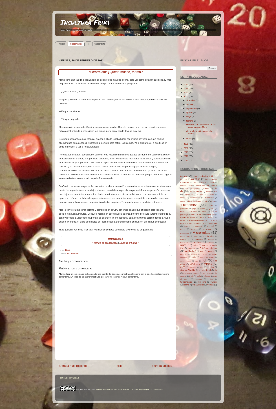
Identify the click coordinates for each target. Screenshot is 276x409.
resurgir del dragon (207, 257)
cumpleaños (195, 189)
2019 (186, 152)
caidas (212, 182)
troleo (211, 279)
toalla (199, 276)
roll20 (182, 267)
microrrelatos (185, 236)
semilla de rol (205, 270)
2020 (186, 148)
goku (182, 211)
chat (190, 185)
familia (182, 201)
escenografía (195, 198)
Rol (88, 44)
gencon (202, 209)
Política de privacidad (69, 378)
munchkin (184, 242)
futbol (211, 205)
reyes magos (185, 261)
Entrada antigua (161, 365)
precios (194, 254)
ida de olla (210, 215)
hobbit (204, 211)
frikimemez (188, 205)
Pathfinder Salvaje (208, 248)
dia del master (196, 191)
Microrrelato (72, 253)
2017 (186, 160)
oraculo (205, 245)
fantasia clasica (194, 201)
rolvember (193, 267)
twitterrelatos (186, 282)
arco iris (183, 179)
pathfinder (191, 248)
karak (202, 217)
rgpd (196, 261)
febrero (189, 121)
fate (206, 201)
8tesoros (184, 176)
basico (195, 182)
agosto (189, 112)
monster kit (184, 239)
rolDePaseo (195, 264)
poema (211, 251)
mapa (182, 229)
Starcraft (186, 273)
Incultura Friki (85, 22)
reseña (193, 257)
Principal (61, 44)
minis (196, 236)
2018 (186, 156)
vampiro (214, 282)
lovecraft (187, 226)
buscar (203, 182)
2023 (186, 92)
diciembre (191, 100)
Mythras (197, 242)
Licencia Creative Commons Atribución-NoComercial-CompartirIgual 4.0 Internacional (129, 389)
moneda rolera (208, 236)
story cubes (207, 273)
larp (204, 223)
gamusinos (184, 209)
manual (210, 226)
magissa (198, 226)
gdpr (194, 209)
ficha (213, 201)
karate (182, 220)
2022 (186, 96)
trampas (198, 279)
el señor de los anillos (206, 194)
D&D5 (206, 188)
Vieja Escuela (198, 285)
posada (183, 254)
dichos (208, 192)
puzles (204, 254)
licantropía (213, 223)
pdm (202, 251)
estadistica (209, 197)
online (195, 245)
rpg (201, 267)
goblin (211, 208)
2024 (186, 88)
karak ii (211, 217)
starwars (196, 273)
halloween (193, 211)
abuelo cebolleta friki (203, 176)
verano (186, 285)
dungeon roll (188, 194)
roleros (208, 264)
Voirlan (210, 284)
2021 (186, 144)
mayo (189, 116)
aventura (195, 179)
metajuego (184, 233)
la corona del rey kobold (198, 220)
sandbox (210, 267)
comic (214, 185)
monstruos (198, 239)
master (194, 229)
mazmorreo (208, 229)
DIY (215, 191)
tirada (191, 276)
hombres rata (197, 214)
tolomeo (207, 276)
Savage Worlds (187, 270)
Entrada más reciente (73, 365)
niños (183, 245)
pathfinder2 (190, 251)
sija (216, 270)
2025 (186, 84)
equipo (183, 198)
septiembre (191, 108)
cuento (185, 189)
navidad (211, 242)
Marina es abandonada (106, 242)
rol (204, 260)
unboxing (202, 282)
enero (189, 138)
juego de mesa (187, 217)
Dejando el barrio (128, 242)
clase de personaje (202, 185)
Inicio (119, 365)
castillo (183, 185)
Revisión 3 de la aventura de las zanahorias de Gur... (201, 125)
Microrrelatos (76, 44)
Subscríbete (99, 44)
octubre (190, 104)
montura (211, 239)
